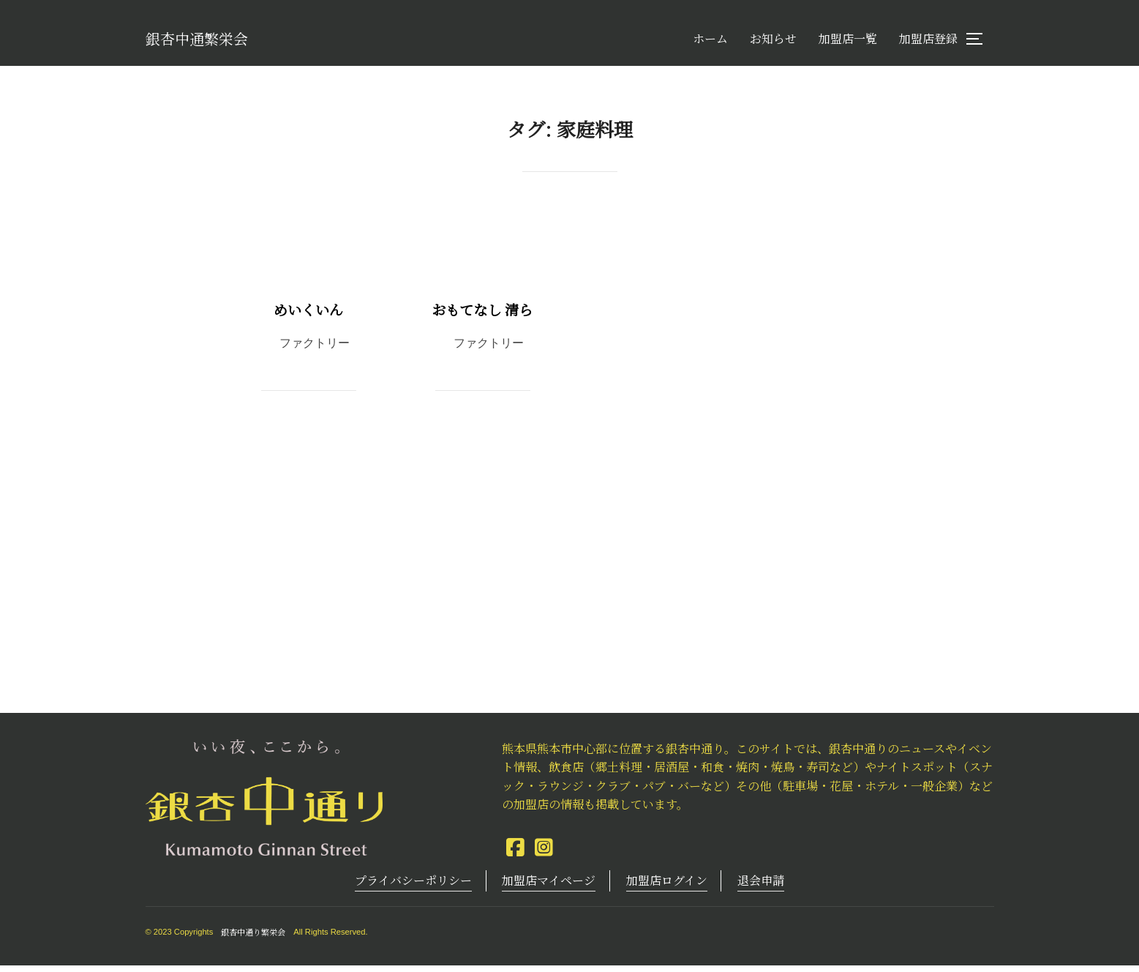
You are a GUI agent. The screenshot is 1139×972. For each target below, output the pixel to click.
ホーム (710, 42)
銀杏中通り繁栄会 (253, 938)
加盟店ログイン (666, 886)
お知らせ (773, 42)
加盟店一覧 (848, 42)
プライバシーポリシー (413, 886)
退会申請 (760, 886)
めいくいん (308, 316)
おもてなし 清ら (482, 316)
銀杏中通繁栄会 (212, 41)
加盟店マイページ (548, 886)
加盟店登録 (928, 42)
